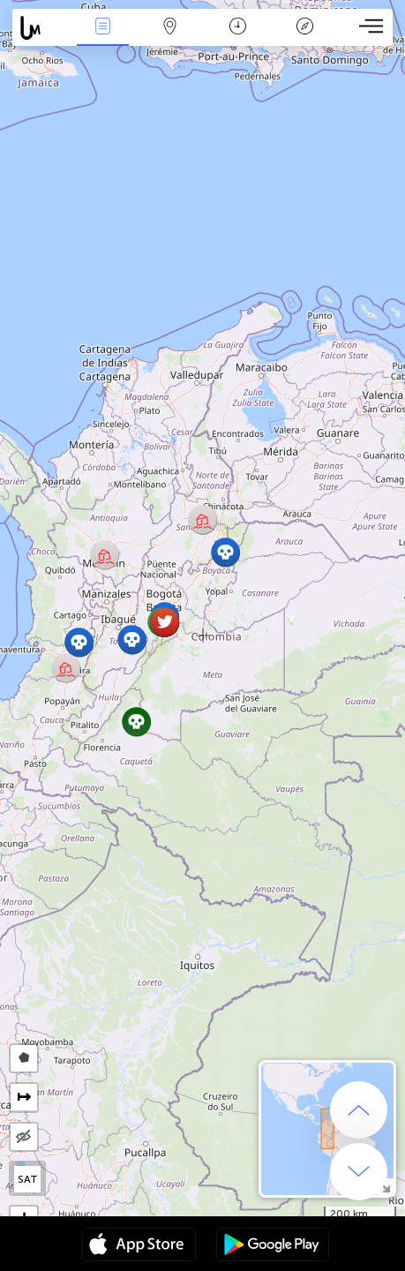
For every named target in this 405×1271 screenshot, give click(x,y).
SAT (28, 1179)
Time (238, 28)
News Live (103, 28)
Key (304, 28)
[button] (132, 639)
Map (170, 28)
